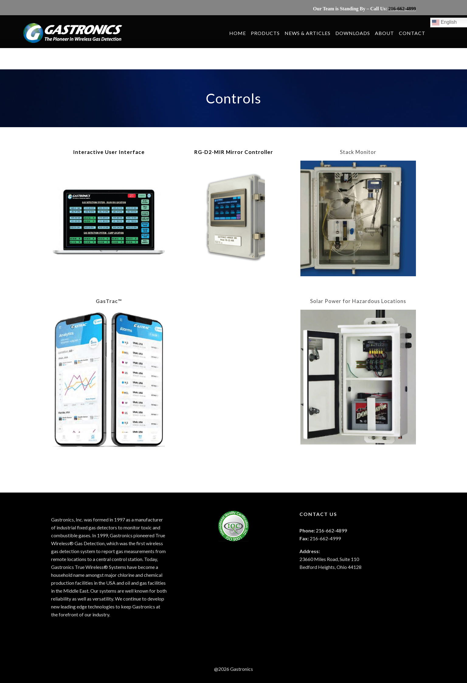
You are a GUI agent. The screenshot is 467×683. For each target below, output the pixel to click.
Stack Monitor (358, 152)
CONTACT (417, 33)
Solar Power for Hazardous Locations (358, 301)
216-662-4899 (402, 8)
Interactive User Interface (109, 152)
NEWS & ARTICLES (312, 33)
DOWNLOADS (357, 33)
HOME (242, 33)
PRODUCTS (270, 33)
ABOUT (389, 33)
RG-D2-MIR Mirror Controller (233, 152)
